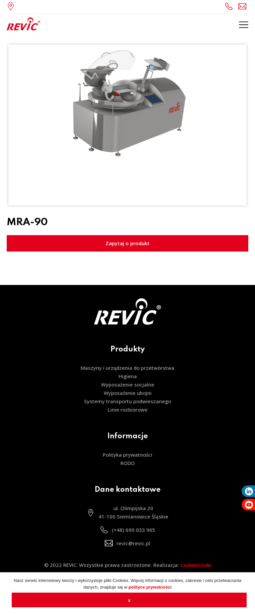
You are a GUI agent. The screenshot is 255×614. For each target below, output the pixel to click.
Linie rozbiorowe (128, 409)
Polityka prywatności (127, 454)
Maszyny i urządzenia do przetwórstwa (127, 367)
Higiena (127, 376)
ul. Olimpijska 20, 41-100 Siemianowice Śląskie (12, 6)
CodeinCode (195, 565)
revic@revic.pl (243, 6)
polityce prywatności (150, 587)
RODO (127, 463)
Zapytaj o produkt (127, 243)
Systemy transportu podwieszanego (127, 401)
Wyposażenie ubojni (128, 393)
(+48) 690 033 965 (230, 6)
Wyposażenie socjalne (127, 384)
